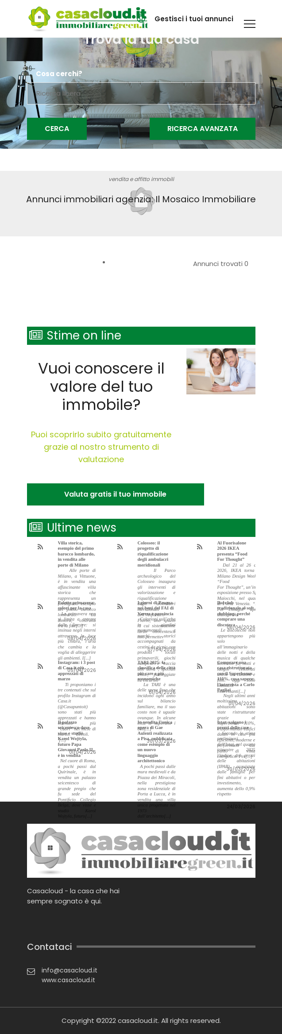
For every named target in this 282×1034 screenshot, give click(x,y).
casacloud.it (138, 1020)
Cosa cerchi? (59, 74)
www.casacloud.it (68, 980)
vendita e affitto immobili (141, 179)
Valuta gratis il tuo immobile (115, 494)
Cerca (57, 128)
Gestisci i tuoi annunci (194, 18)
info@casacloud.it (69, 970)
